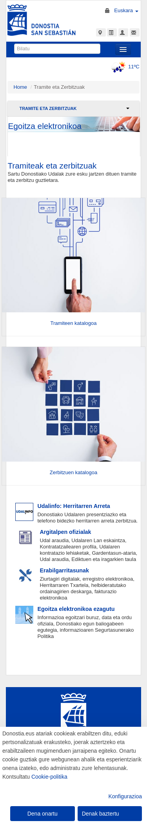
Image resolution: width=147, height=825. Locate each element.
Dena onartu (42, 813)
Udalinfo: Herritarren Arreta (73, 506)
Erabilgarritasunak (64, 570)
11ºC (124, 67)
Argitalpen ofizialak (65, 532)
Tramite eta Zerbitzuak (47, 108)
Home (20, 87)
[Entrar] (73, 255)
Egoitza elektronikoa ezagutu (75, 609)
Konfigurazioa (125, 796)
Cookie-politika (49, 777)
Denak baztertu (100, 813)
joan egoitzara (74, 136)
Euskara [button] (126, 10)
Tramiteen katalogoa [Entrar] (73, 323)
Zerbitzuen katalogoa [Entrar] (73, 472)
